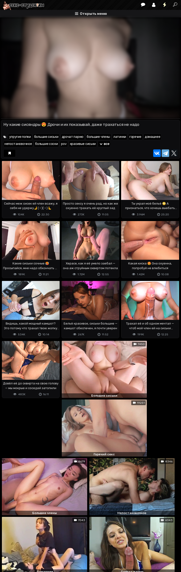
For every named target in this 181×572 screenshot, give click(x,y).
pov (63, 144)
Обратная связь (50, 549)
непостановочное (18, 144)
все (104, 144)
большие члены (98, 137)
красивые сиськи (83, 144)
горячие (135, 137)
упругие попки (20, 137)
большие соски (46, 144)
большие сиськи (46, 137)
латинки (119, 137)
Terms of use (25, 549)
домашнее (152, 137)
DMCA (8, 549)
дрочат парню (72, 137)
